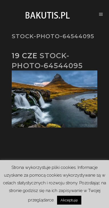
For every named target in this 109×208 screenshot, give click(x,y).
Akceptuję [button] (69, 200)
